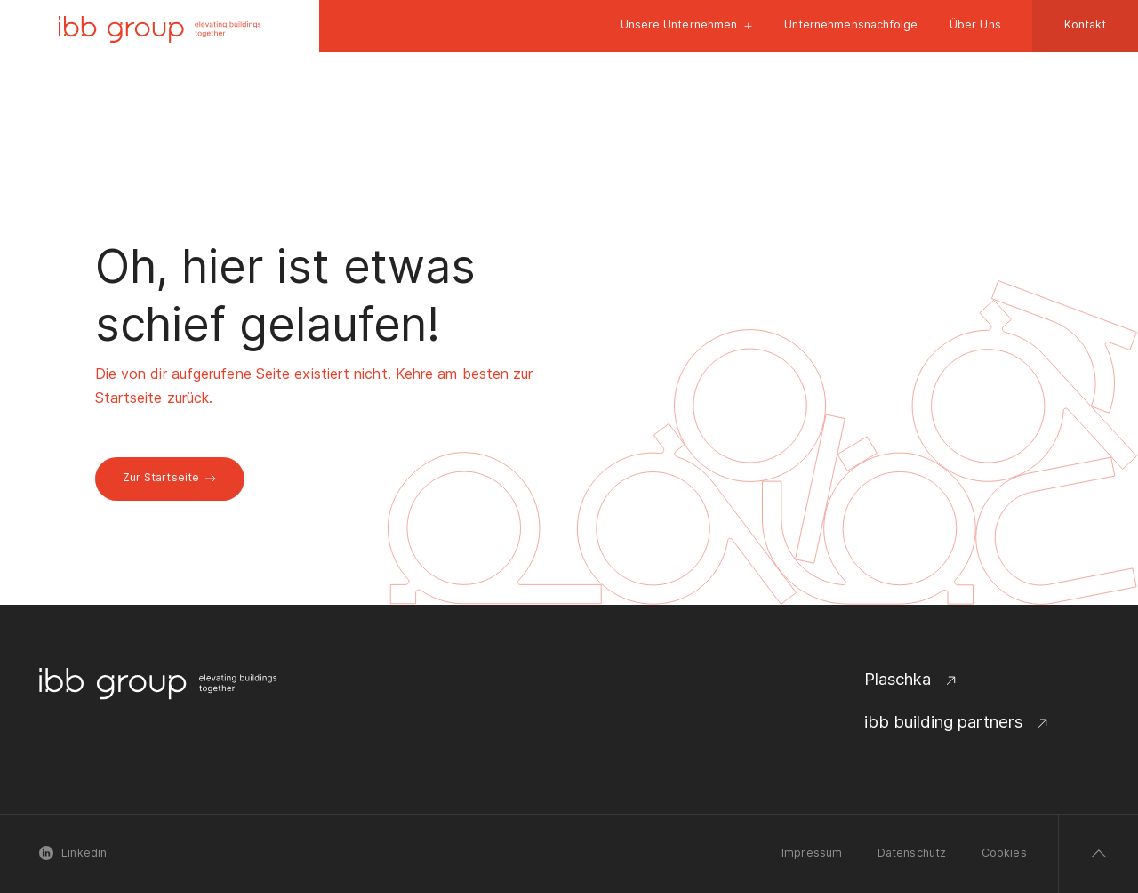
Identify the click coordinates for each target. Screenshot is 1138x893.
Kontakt (1085, 24)
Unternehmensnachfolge (851, 24)
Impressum (811, 852)
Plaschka (911, 679)
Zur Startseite (170, 477)
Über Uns (975, 24)
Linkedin (73, 852)
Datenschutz (912, 852)
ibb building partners (957, 722)
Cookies (1004, 852)
